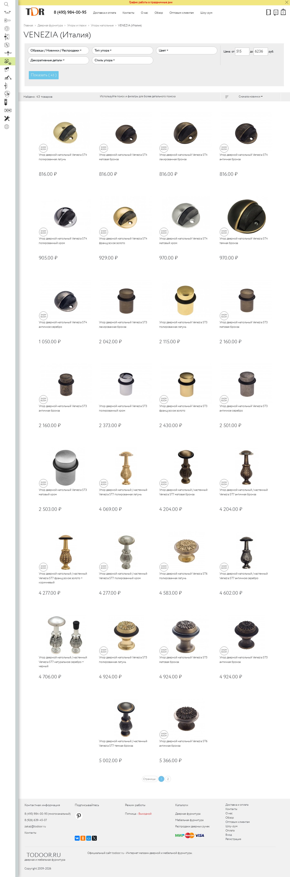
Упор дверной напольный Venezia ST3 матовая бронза (244, 324)
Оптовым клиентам (182, 13)
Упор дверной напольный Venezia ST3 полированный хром (123, 408)
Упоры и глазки (76, 25)
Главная (28, 25)
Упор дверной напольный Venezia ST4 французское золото (123, 241)
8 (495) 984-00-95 (70, 13)
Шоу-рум (206, 13)
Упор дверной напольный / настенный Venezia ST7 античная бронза (244, 492)
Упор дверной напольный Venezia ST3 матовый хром (63, 492)
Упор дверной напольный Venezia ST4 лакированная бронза (183, 157)
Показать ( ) (44, 75)
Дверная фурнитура (50, 25)
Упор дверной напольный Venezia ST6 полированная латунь (183, 576)
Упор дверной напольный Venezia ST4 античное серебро (63, 324)
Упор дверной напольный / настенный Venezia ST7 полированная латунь (123, 492)
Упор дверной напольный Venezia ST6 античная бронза (183, 743)
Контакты (128, 13)
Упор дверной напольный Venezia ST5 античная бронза (244, 660)
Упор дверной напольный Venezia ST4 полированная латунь (63, 157)
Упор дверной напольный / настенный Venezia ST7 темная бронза (123, 743)
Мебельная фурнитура (189, 820)
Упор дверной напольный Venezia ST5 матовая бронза (183, 660)
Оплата (229, 831)
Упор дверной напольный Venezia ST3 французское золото (183, 408)
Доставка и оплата (104, 13)
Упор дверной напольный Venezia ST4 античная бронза (244, 157)
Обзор (159, 13)
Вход (228, 835)
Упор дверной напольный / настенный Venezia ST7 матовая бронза (183, 492)
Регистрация (233, 839)
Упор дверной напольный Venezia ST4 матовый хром (183, 241)
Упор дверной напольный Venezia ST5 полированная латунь (123, 660)
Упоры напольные (102, 25)
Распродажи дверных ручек (192, 826)
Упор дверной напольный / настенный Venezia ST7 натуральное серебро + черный (63, 662)
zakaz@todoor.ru (35, 826)
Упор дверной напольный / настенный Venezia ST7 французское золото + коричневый (63, 578)
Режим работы (135, 805)
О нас (144, 13)
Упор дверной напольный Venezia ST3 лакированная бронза (123, 324)
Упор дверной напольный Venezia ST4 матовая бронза (123, 157)
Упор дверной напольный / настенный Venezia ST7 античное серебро (244, 576)
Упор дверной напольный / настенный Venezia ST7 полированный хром (123, 576)
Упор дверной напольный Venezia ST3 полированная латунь (183, 324)
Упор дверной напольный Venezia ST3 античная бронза (63, 408)
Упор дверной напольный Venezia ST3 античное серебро (244, 408)
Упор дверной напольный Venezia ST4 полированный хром (63, 241)
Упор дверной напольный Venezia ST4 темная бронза (244, 241)
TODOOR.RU (44, 855)
